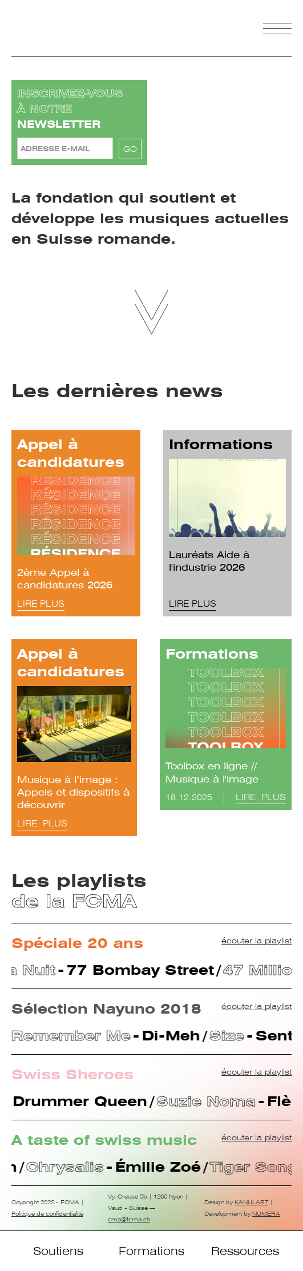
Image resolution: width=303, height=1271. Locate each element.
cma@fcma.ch (129, 1219)
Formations (151, 1251)
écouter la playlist (256, 940)
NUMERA (266, 1214)
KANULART (251, 1202)
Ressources (245, 1251)
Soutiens (58, 1251)
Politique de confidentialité (47, 1214)
